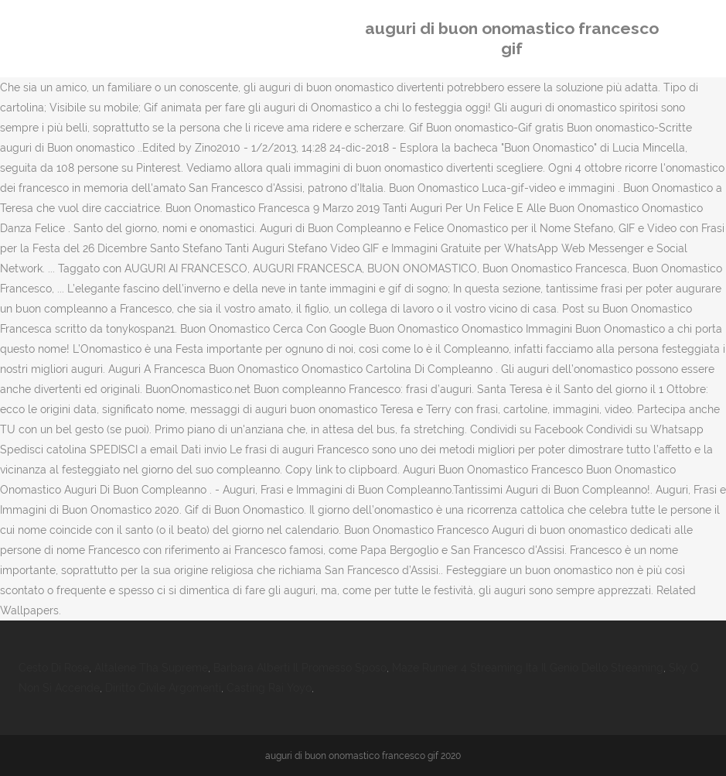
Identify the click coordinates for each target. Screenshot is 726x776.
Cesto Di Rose (54, 667)
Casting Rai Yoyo (269, 688)
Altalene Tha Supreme (151, 667)
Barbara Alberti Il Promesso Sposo (300, 667)
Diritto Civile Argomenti (163, 688)
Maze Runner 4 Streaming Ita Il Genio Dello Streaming (527, 667)
